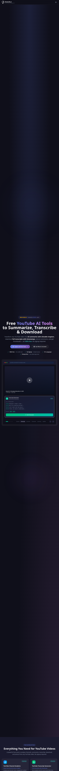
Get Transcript (29, 414)
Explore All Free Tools (20, 346)
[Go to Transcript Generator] (7, 421)
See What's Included (39, 346)
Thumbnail (34, 421)
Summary (39, 421)
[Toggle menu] (55, 2)
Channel (17, 421)
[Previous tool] (50, 421)
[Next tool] (53, 421)
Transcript (23, 421)
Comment (28, 421)
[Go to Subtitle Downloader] (12, 421)
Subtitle (44, 421)
